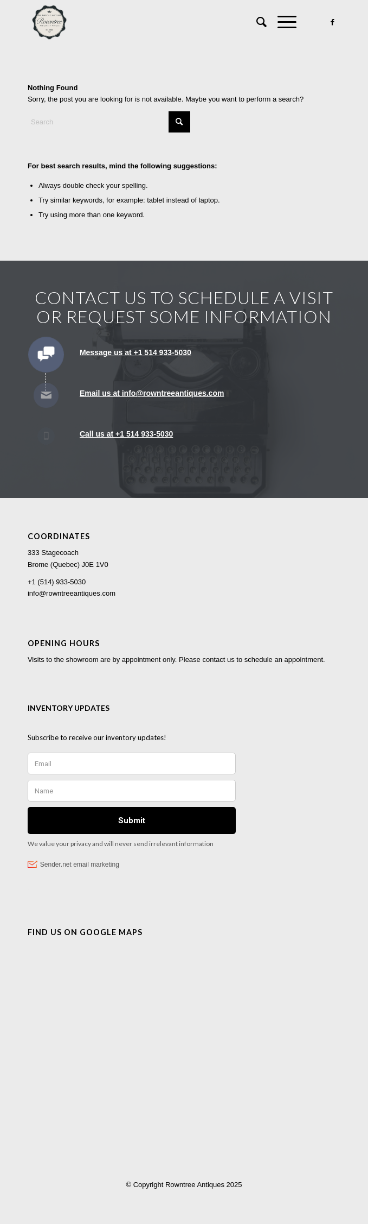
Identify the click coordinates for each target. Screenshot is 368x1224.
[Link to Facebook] (332, 22)
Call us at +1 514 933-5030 (126, 434)
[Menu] (281, 22)
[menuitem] (256, 22)
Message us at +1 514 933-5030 (135, 352)
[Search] (256, 22)
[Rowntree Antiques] (153, 22)
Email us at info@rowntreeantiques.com (152, 393)
